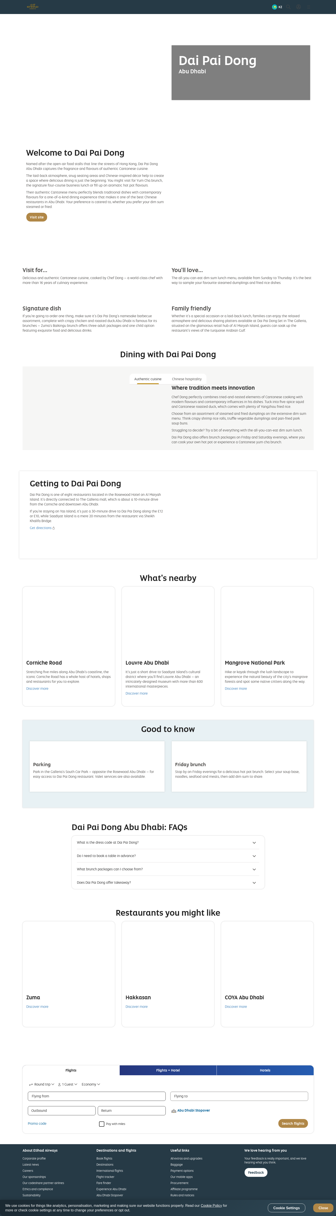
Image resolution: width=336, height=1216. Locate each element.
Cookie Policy (211, 1205)
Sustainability (32, 1195)
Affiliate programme (184, 1189)
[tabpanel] (168, 415)
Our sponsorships (34, 1177)
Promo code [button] (37, 1123)
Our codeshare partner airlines (43, 1183)
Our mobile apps (182, 1177)
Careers (28, 1170)
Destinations (104, 1164)
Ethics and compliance (38, 1189)
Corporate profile (34, 1158)
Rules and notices (182, 1195)
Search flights (293, 1123)
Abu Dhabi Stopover (109, 1195)
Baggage (177, 1164)
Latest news (31, 1164)
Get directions (41, 527)
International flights (109, 1170)
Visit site (37, 217)
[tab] (71, 1070)
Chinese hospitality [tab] (187, 379)
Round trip (39, 1084)
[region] (168, 1208)
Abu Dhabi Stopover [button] (193, 1110)
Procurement (179, 1183)
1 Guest (65, 1084)
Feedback (256, 1172)
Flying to (181, 1096)
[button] (277, 7)
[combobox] (42, 1084)
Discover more (37, 688)
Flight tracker (105, 1177)
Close (323, 1208)
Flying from (40, 1096)
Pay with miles (115, 1123)
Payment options (182, 1170)
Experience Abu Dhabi (111, 1189)
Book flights (104, 1158)
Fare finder (103, 1183)
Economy (89, 1084)
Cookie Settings (286, 1208)
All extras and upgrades (186, 1158)
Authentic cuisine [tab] (148, 379)
